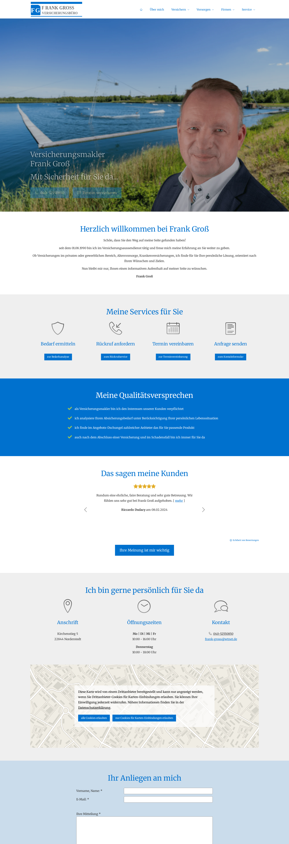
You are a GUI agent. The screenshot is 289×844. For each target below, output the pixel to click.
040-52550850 (223, 634)
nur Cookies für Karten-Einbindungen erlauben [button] (144, 718)
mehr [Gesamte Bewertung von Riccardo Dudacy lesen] (179, 500)
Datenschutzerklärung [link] (94, 707)
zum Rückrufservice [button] (115, 353)
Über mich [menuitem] (157, 9)
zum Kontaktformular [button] (230, 353)
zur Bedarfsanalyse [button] (58, 353)
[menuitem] (141, 9)
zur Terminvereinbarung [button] (173, 353)
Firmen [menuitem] (226, 9)
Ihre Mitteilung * (88, 814)
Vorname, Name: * (89, 791)
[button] (85, 510)
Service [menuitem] (247, 9)
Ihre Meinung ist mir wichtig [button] (144, 550)
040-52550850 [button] (49, 193)
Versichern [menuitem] (178, 9)
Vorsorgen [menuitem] (203, 9)
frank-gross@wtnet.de (221, 639)
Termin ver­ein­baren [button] (97, 193)
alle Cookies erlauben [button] (94, 718)
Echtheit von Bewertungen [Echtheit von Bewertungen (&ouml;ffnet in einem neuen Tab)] (246, 540)
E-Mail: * (82, 799)
